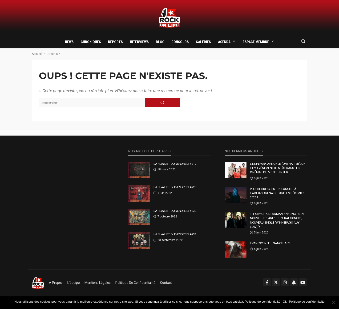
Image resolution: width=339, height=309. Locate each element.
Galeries (203, 42)
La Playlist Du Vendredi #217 (174, 163)
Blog (160, 42)
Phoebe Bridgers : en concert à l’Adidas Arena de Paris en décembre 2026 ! (277, 193)
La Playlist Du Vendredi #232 (174, 211)
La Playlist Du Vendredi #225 (174, 187)
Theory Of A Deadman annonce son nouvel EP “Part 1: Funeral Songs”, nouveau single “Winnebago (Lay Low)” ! (277, 220)
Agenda (224, 42)
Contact (166, 283)
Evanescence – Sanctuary (270, 243)
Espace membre (256, 42)
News (69, 42)
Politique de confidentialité (135, 283)
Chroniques (91, 42)
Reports (115, 42)
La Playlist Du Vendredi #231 (174, 234)
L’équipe (73, 283)
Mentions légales (98, 283)
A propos (56, 283)
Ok (285, 301)
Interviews (139, 42)
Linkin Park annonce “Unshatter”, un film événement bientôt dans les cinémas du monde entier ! (278, 168)
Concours (180, 42)
